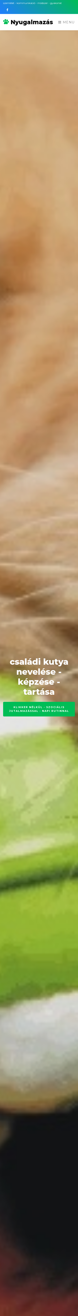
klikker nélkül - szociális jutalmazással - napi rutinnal (39, 709)
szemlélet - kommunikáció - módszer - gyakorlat (32, 3)
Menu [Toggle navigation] (66, 22)
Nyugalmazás (28, 22)
